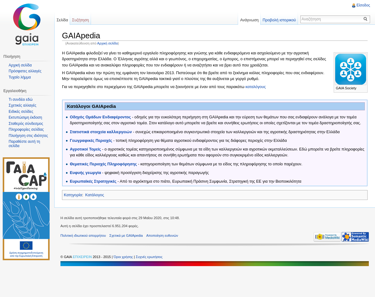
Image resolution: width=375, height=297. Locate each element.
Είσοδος (363, 5)
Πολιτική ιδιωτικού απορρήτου (83, 235)
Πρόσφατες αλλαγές (25, 71)
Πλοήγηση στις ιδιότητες (28, 136)
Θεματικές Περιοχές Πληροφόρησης (103, 164)
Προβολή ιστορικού (279, 20)
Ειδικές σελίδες (21, 111)
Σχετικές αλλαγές (22, 105)
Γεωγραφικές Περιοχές (91, 140)
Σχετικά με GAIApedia (126, 235)
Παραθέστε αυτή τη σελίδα (24, 143)
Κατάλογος (94, 195)
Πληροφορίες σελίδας (26, 129)
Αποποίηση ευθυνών (162, 235)
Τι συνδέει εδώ (21, 99)
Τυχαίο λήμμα (20, 77)
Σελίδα (62, 20)
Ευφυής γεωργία (85, 172)
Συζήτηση (80, 20)
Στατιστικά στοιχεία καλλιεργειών (101, 131)
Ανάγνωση (249, 20)
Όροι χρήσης (123, 257)
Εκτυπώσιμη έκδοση (25, 117)
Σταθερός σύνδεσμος (26, 123)
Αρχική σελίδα (107, 43)
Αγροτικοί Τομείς (85, 149)
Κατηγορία (73, 195)
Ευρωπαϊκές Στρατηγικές (93, 181)
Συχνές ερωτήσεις (149, 257)
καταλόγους (255, 86)
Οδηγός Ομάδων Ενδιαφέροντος (100, 117)
